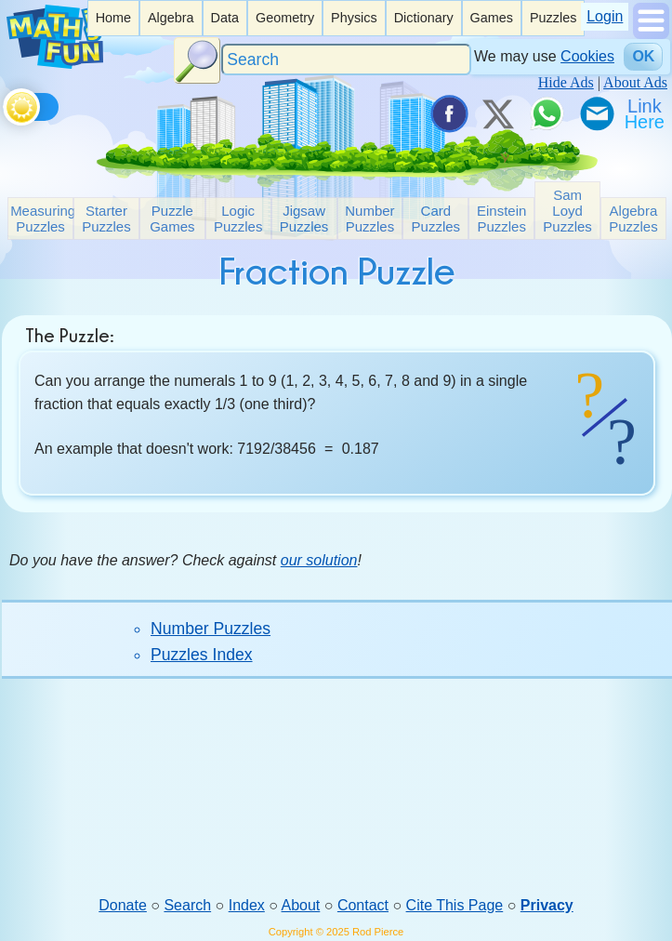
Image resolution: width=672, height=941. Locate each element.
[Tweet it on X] (497, 113)
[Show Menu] (651, 34)
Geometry (285, 17)
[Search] (346, 60)
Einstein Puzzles (501, 218)
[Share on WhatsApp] (546, 113)
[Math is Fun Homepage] (55, 64)
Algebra (171, 17)
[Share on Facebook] (448, 113)
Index (247, 905)
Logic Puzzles (238, 218)
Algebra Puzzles (633, 218)
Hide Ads (566, 82)
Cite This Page (455, 905)
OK (643, 56)
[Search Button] (197, 60)
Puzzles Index (202, 654)
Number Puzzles (369, 218)
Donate (123, 905)
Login (604, 16)
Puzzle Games (172, 218)
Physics (354, 17)
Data (225, 17)
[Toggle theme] (6, 104)
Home (113, 17)
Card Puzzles (436, 218)
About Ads (635, 82)
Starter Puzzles (106, 218)
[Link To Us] (646, 113)
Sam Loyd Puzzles (567, 210)
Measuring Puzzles (41, 218)
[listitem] (113, 18)
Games (491, 17)
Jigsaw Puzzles (304, 218)
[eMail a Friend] (595, 113)
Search (187, 905)
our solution (319, 560)
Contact (363, 905)
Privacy (546, 905)
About (301, 905)
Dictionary (424, 17)
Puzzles (553, 17)
